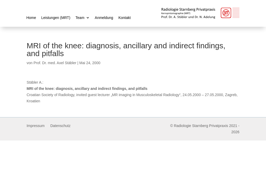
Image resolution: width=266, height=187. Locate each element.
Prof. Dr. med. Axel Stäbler (55, 63)
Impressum (35, 126)
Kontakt (124, 18)
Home (31, 18)
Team (80, 18)
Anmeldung (104, 18)
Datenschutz (60, 126)
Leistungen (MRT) (55, 18)
